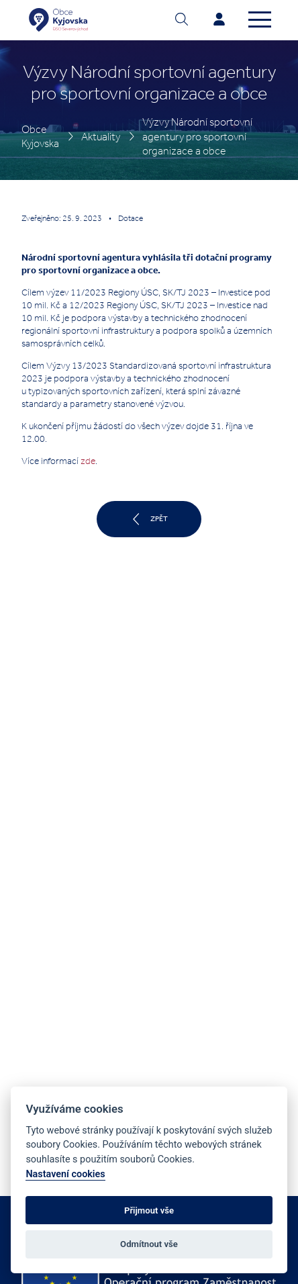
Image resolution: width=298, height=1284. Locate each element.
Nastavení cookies (65, 1174)
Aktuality (100, 136)
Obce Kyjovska (40, 136)
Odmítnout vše (149, 1244)
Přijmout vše (149, 1210)
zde (88, 461)
